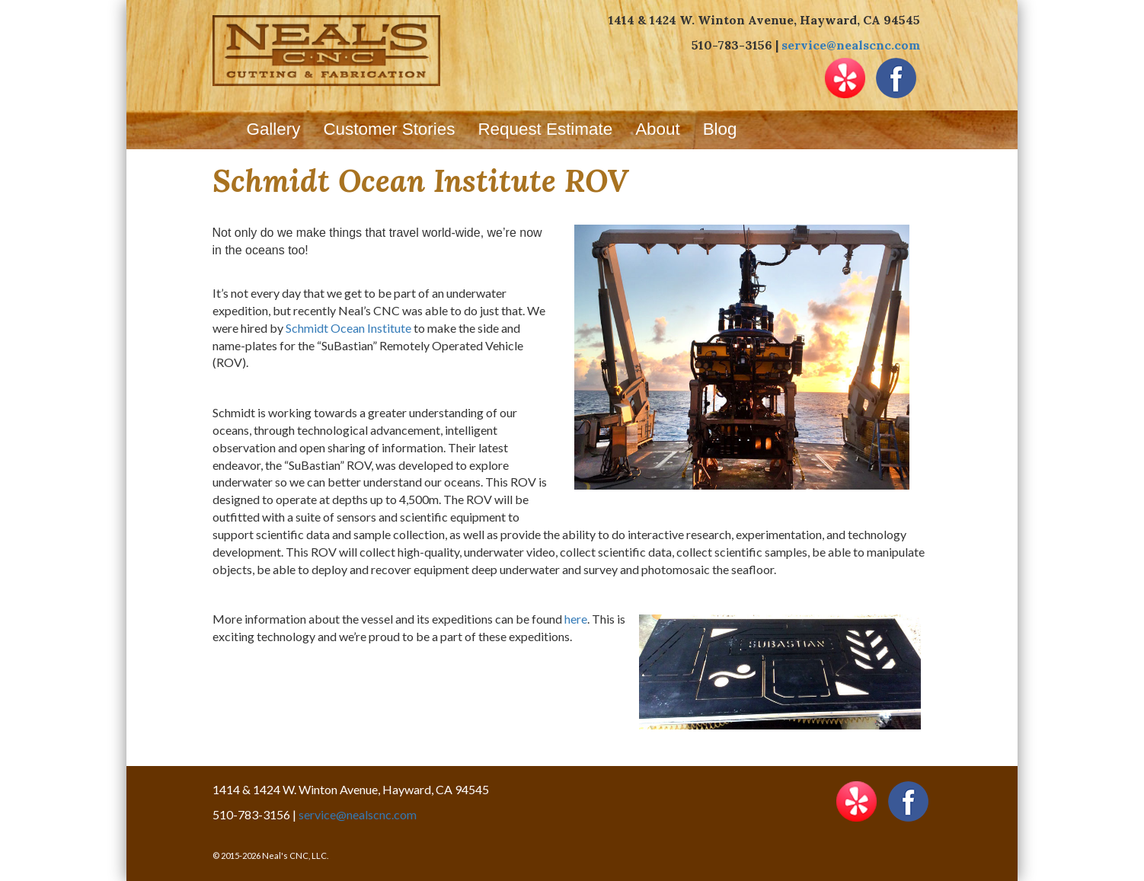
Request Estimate (545, 129)
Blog (720, 129)
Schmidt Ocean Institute (348, 328)
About (657, 129)
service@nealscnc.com (850, 45)
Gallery (274, 129)
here (575, 618)
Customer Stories (389, 129)
